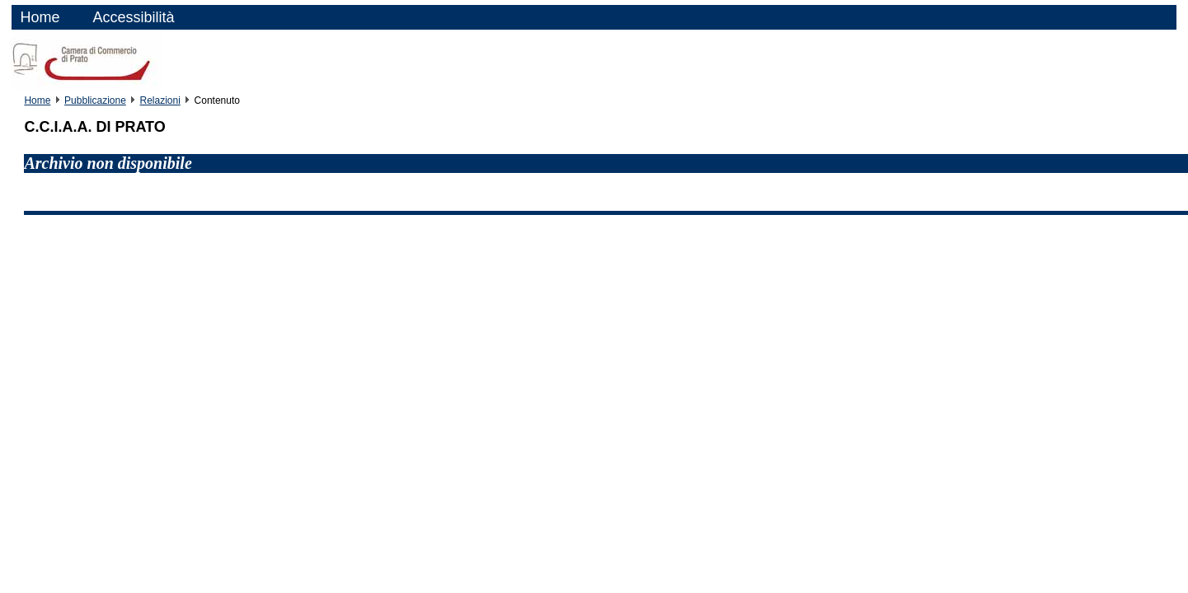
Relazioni (160, 100)
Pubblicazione (95, 100)
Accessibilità (133, 17)
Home (39, 17)
